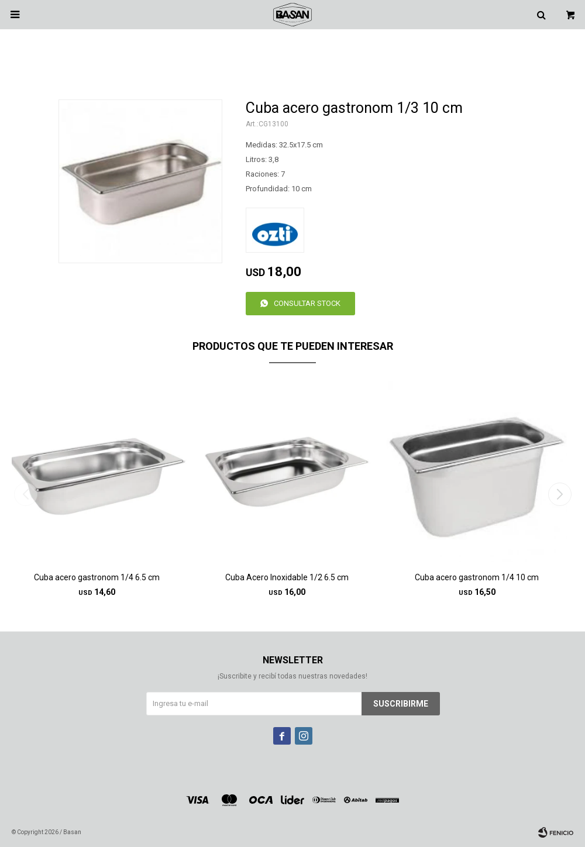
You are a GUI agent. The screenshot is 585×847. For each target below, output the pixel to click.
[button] (559, 494)
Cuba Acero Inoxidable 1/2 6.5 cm (287, 577)
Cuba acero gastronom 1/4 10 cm (477, 577)
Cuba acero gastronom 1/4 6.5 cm (97, 577)
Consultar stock (307, 303)
